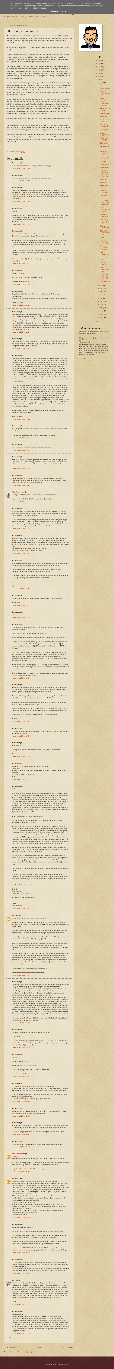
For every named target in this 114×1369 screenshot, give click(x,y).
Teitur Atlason (16, 492)
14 (99, 60)
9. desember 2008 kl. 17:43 (21, 736)
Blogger (66, 1364)
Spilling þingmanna (104, 227)
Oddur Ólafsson (17, 1154)
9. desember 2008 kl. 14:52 (21, 618)
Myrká (102, 238)
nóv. (101, 285)
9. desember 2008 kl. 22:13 (21, 1253)
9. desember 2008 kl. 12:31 (21, 305)
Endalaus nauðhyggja (104, 191)
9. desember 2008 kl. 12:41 (21, 348)
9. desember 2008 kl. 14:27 (21, 553)
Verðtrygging (104, 167)
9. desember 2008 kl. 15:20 (21, 678)
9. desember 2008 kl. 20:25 (21, 1101)
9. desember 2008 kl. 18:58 (21, 1048)
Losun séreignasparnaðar (105, 209)
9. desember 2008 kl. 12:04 (21, 264)
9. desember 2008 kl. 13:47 (21, 485)
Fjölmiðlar (103, 161)
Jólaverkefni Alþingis (104, 139)
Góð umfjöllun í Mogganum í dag (105, 232)
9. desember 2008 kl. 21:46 (21, 1172)
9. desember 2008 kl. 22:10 (21, 1217)
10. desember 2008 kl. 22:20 (21, 1333)
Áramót (102, 85)
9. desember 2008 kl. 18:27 (21, 908)
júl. (101, 298)
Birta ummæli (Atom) (25, 1352)
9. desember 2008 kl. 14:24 (21, 529)
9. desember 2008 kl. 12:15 (21, 284)
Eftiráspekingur (105, 88)
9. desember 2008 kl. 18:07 (21, 779)
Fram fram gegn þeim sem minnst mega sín (104, 173)
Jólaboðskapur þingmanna (105, 125)
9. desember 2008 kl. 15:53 (21, 721)
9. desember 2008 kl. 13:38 (21, 469)
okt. (101, 288)
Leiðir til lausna (105, 281)
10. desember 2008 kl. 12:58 (21, 1304)
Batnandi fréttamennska (104, 153)
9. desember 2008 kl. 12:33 (21, 332)
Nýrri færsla (9, 1347)
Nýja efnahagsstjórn (104, 269)
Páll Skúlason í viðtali (105, 109)
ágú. (102, 295)
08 (99, 79)
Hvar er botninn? (103, 263)
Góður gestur (104, 196)
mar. (102, 311)
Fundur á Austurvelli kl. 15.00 (104, 247)
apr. (101, 308)
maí (101, 304)
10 (99, 73)
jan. (101, 317)
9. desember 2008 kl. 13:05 (21, 438)
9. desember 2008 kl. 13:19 (21, 450)
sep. (101, 292)
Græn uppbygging (104, 134)
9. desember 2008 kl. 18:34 (21, 975)
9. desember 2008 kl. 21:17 (21, 1147)
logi (13, 1280)
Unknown (15, 1178)
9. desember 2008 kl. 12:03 (21, 224)
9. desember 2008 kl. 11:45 (21, 201)
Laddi (102, 259)
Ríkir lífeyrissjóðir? (104, 254)
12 (99, 67)
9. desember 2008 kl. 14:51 (21, 605)
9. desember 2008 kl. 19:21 (21, 1077)
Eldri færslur (68, 1347)
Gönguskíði (103, 143)
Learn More (54, 11)
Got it (63, 11)
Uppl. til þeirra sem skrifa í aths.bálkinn (105, 221)
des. (101, 82)
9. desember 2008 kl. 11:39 (21, 168)
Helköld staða (104, 158)
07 (99, 321)
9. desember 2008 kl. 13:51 (21, 502)
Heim (39, 1347)
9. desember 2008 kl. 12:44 (21, 419)
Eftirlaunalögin (104, 164)
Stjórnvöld (103, 182)
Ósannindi (103, 179)
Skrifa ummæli (14, 1338)
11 (99, 70)
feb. (101, 314)
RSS (80, 359)
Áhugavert (103, 116)
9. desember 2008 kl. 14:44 (21, 589)
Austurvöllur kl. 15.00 (105, 186)
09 (99, 76)
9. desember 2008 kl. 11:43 (21, 181)
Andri (14, 915)
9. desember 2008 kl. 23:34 (21, 1273)
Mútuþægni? (104, 130)
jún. (101, 301)
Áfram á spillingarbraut (105, 93)
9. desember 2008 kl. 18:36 (21, 1023)
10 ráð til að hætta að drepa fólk (104, 276)
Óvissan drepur (105, 113)
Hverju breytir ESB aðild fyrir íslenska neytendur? (105, 201)
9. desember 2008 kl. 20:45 (21, 1116)
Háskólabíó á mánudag (104, 242)
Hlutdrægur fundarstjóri (104, 215)
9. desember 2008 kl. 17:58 (21, 757)
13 (99, 63)
